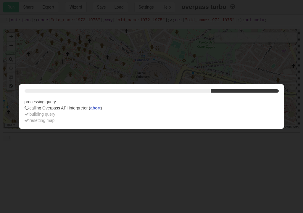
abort (95, 108)
